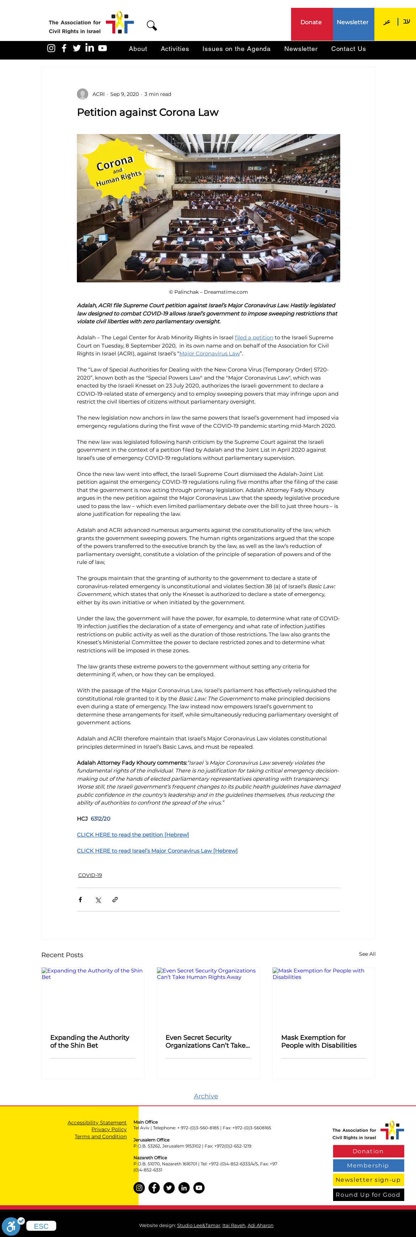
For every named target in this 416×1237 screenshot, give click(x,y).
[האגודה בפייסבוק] (64, 48)
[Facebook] (154, 1188)
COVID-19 (90, 875)
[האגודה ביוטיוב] (102, 48)
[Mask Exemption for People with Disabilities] (324, 996)
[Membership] (368, 1165)
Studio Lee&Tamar (198, 1225)
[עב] (406, 21)
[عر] (387, 21)
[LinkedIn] (89, 48)
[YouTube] (199, 1188)
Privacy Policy (109, 1129)
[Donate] (312, 22)
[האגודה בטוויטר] (77, 48)
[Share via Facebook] (80, 899)
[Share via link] (115, 899)
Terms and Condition (101, 1136)
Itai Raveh (234, 1225)
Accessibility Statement (97, 1122)
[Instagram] (139, 1188)
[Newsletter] (353, 22)
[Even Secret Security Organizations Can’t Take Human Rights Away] (208, 996)
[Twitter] (169, 1188)
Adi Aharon (261, 1225)
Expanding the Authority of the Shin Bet (89, 1041)
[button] (152, 25)
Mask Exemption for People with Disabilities (319, 1041)
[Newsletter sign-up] (368, 1180)
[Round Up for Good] (368, 1195)
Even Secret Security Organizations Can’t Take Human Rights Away (205, 1041)
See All (367, 954)
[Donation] (368, 1151)
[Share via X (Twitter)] (97, 899)
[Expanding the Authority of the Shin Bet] (93, 996)
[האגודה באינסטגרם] (51, 48)
